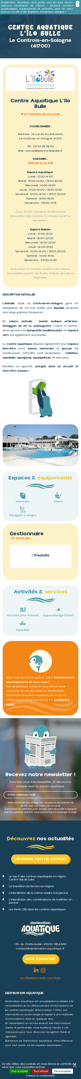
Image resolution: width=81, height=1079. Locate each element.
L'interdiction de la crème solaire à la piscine (38, 892)
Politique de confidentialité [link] (40, 1075)
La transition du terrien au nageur (31, 886)
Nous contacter (40, 959)
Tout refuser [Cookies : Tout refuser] (40, 1071)
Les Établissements (33, 978)
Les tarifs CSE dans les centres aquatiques (37, 909)
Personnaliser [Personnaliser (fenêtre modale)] (62, 1071)
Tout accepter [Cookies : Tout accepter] (19, 1071)
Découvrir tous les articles (40, 859)
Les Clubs (54, 978)
